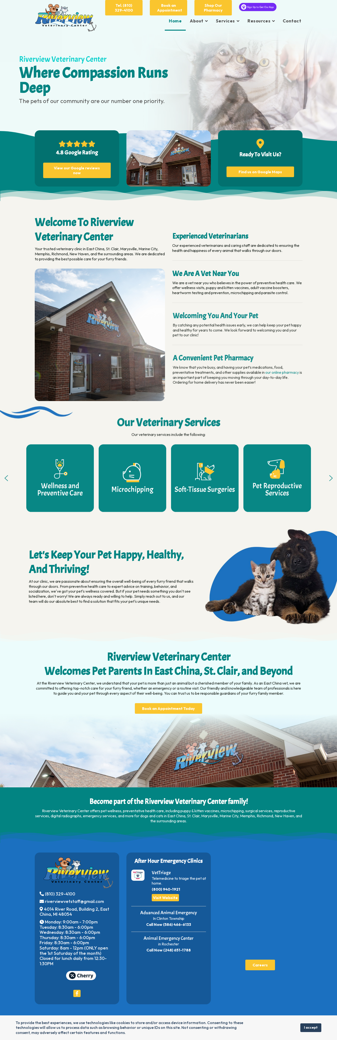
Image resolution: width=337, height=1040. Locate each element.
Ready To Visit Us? (260, 152)
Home (175, 21)
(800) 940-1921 (166, 887)
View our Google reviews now (77, 168)
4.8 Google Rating (77, 150)
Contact (292, 21)
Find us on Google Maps (260, 169)
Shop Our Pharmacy (213, 8)
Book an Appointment (169, 8)
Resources (259, 21)
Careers (260, 963)
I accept (311, 1027)
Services (225, 21)
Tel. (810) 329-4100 (124, 8)
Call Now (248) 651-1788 (168, 948)
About (196, 21)
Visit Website (165, 895)
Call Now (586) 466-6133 (168, 922)
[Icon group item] (77, 991)
